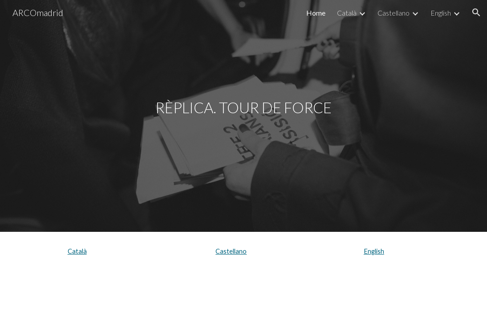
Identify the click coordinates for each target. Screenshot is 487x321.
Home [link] (315, 12)
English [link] (440, 12)
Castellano (231, 251)
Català (77, 251)
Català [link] (347, 12)
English (374, 251)
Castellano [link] (393, 12)
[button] (476, 12)
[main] (243, 116)
